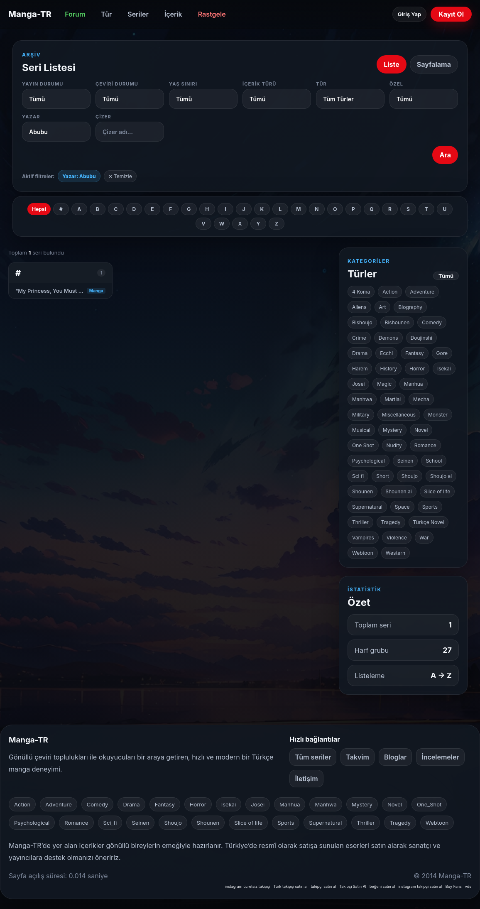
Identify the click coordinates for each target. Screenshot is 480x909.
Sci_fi (110, 822)
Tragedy (391, 522)
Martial (392, 399)
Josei (358, 384)
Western (395, 553)
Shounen (362, 491)
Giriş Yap (409, 14)
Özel (396, 84)
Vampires (363, 537)
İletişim (306, 778)
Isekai (444, 368)
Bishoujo (362, 322)
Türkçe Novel (428, 522)
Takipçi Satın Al (352, 886)
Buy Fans (454, 886)
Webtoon (362, 553)
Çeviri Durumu (117, 84)
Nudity (394, 445)
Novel (421, 430)
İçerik (173, 14)
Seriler (138, 14)
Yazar (31, 117)
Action (389, 292)
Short (382, 476)
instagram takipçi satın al (420, 886)
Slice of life (437, 491)
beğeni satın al (382, 886)
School (434, 461)
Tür (106, 14)
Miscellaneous (399, 415)
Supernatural (367, 507)
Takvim (357, 757)
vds (468, 886)
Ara (445, 155)
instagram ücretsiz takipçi (247, 886)
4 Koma (361, 292)
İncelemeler (440, 757)
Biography (410, 307)
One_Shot (429, 804)
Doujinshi (421, 338)
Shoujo (410, 476)
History (388, 368)
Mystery (392, 430)
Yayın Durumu (42, 84)
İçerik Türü (259, 84)
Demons (388, 338)
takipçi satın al (323, 886)
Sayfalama (434, 64)
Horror (417, 368)
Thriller (360, 522)
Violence (397, 537)
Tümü (445, 275)
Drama (359, 353)
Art (382, 307)
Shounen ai (398, 491)
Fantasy (414, 353)
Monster (438, 415)
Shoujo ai (441, 476)
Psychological (368, 461)
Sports (430, 507)
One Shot (363, 445)
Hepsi (39, 209)
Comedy (432, 322)
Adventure (422, 292)
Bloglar (395, 757)
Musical (361, 430)
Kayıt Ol (451, 14)
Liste (391, 64)
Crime (359, 338)
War (424, 537)
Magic (384, 384)
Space (402, 507)
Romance (425, 445)
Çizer (103, 117)
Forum (75, 14)
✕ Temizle (120, 176)
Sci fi (358, 476)
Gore (442, 353)
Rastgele (212, 14)
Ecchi (386, 353)
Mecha (421, 399)
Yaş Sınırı (183, 84)
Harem (359, 368)
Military (361, 415)
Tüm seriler (313, 757)
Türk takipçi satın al (290, 886)
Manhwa (362, 399)
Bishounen (397, 322)
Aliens (359, 307)
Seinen (405, 461)
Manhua (413, 384)
